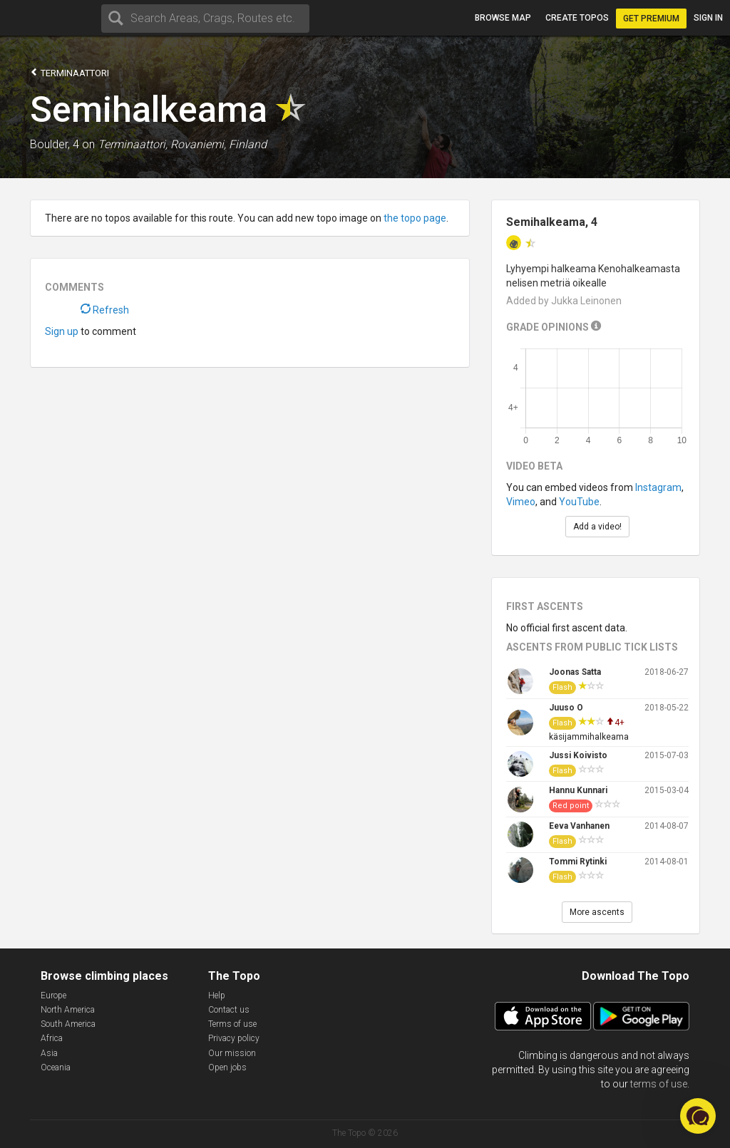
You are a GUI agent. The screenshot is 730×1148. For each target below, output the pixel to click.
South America (68, 1024)
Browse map (503, 18)
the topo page (415, 218)
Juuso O (566, 708)
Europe (53, 995)
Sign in (708, 18)
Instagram (658, 487)
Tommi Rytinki (578, 862)
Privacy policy (233, 1038)
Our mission (232, 1053)
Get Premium (651, 19)
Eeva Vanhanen (579, 826)
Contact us (229, 1010)
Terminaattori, (133, 144)
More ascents (597, 912)
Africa (52, 1038)
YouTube (579, 501)
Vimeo (520, 501)
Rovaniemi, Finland (218, 144)
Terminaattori (69, 72)
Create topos (577, 18)
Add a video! (597, 527)
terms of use (658, 1084)
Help (216, 995)
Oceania (56, 1067)
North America (68, 1010)
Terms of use (232, 1024)
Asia (49, 1053)
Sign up (61, 331)
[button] (698, 1116)
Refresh (105, 310)
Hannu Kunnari (578, 790)
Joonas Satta (575, 672)
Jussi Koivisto (578, 755)
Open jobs (227, 1067)
